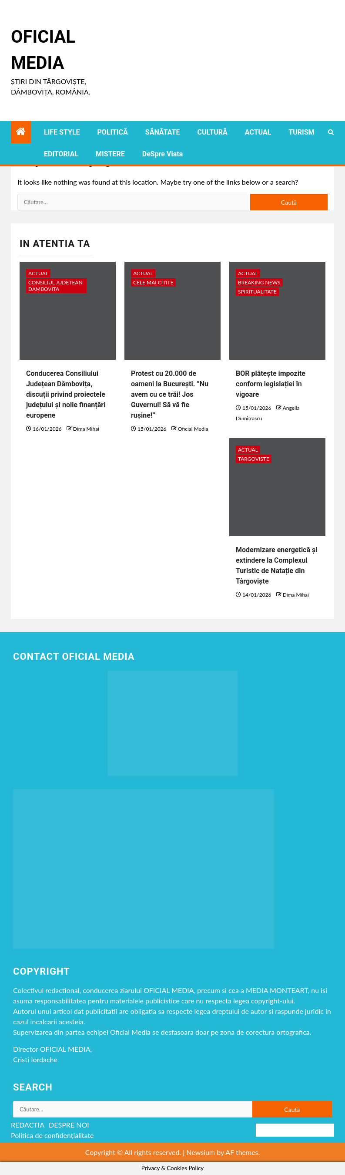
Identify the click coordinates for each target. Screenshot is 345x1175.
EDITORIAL (61, 154)
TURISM (301, 132)
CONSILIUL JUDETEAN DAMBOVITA (55, 285)
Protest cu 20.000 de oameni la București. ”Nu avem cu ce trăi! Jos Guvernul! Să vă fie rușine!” (169, 394)
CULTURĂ (212, 132)
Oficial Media (193, 428)
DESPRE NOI (69, 1125)
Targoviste (253, 459)
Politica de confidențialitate (52, 1135)
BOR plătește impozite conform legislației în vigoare (270, 383)
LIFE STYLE (62, 132)
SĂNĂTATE (162, 132)
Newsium (200, 1152)
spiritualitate (257, 291)
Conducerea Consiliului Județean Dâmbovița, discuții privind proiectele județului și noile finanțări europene (65, 394)
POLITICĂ (112, 132)
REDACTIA (27, 1125)
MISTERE (110, 154)
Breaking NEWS (259, 282)
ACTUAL (258, 132)
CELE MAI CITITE (153, 282)
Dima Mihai (86, 428)
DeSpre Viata (162, 154)
